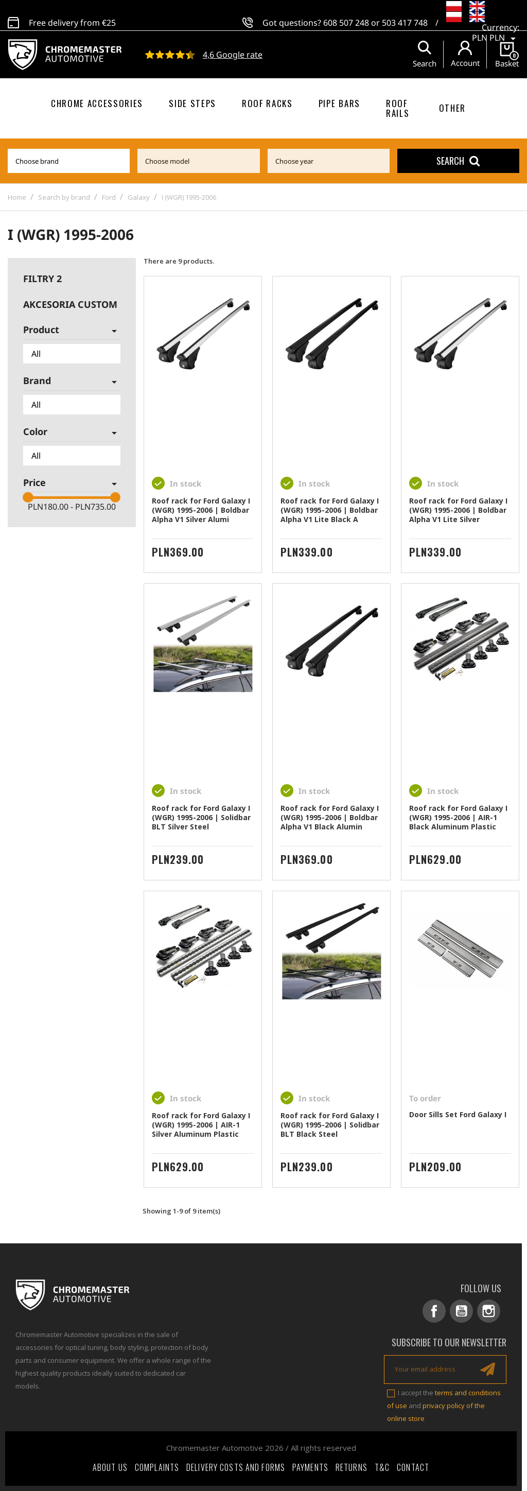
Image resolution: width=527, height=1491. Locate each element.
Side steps (192, 103)
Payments (310, 1467)
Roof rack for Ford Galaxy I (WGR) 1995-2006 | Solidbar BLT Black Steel (329, 1125)
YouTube (461, 1311)
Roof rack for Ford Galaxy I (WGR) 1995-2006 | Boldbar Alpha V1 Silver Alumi (201, 510)
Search (458, 160)
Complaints (157, 1467)
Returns (351, 1467)
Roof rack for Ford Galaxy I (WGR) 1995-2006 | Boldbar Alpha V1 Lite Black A (329, 510)
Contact (413, 1467)
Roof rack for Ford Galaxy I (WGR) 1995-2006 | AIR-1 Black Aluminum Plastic (458, 817)
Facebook (434, 1311)
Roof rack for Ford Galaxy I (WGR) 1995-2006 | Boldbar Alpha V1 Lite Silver (458, 510)
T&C (382, 1467)
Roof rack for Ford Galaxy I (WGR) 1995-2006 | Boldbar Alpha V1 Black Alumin (329, 817)
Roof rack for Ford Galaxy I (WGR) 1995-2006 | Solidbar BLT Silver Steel (201, 817)
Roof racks (267, 103)
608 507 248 (346, 17)
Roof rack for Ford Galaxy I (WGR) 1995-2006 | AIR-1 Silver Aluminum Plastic (201, 1125)
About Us (110, 1467)
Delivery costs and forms (235, 1467)
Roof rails (397, 108)
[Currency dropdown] (495, 28)
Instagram (488, 1311)
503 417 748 (405, 17)
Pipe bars (339, 103)
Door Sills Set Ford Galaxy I (457, 1114)
